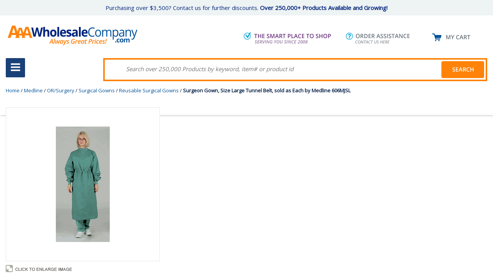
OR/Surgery (60, 90)
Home (13, 90)
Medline (33, 90)
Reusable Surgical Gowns (149, 90)
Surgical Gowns (97, 90)
